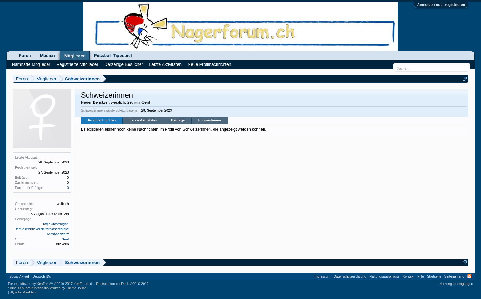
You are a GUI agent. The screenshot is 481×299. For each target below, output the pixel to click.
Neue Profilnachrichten (209, 64)
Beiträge (178, 120)
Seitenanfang (454, 276)
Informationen (209, 120)
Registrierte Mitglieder (77, 64)
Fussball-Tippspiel (113, 55)
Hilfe (420, 276)
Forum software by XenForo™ (50, 284)
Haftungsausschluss (384, 276)
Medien (47, 55)
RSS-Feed (469, 276)
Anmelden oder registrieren (441, 4)
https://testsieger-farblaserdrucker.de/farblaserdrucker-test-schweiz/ (42, 229)
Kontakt (408, 276)
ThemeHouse (76, 288)
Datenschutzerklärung (349, 276)
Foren (25, 55)
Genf (65, 239)
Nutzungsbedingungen (456, 284)
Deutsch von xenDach (122, 284)
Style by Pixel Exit (23, 292)
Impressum (322, 276)
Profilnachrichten (102, 120)
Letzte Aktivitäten (143, 120)
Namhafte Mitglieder (31, 64)
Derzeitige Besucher (123, 64)
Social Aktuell (19, 276)
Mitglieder (74, 55)
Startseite (434, 276)
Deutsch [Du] (42, 276)
